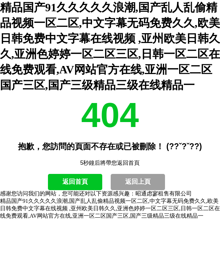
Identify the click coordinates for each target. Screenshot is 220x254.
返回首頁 (75, 181)
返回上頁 (138, 181)
